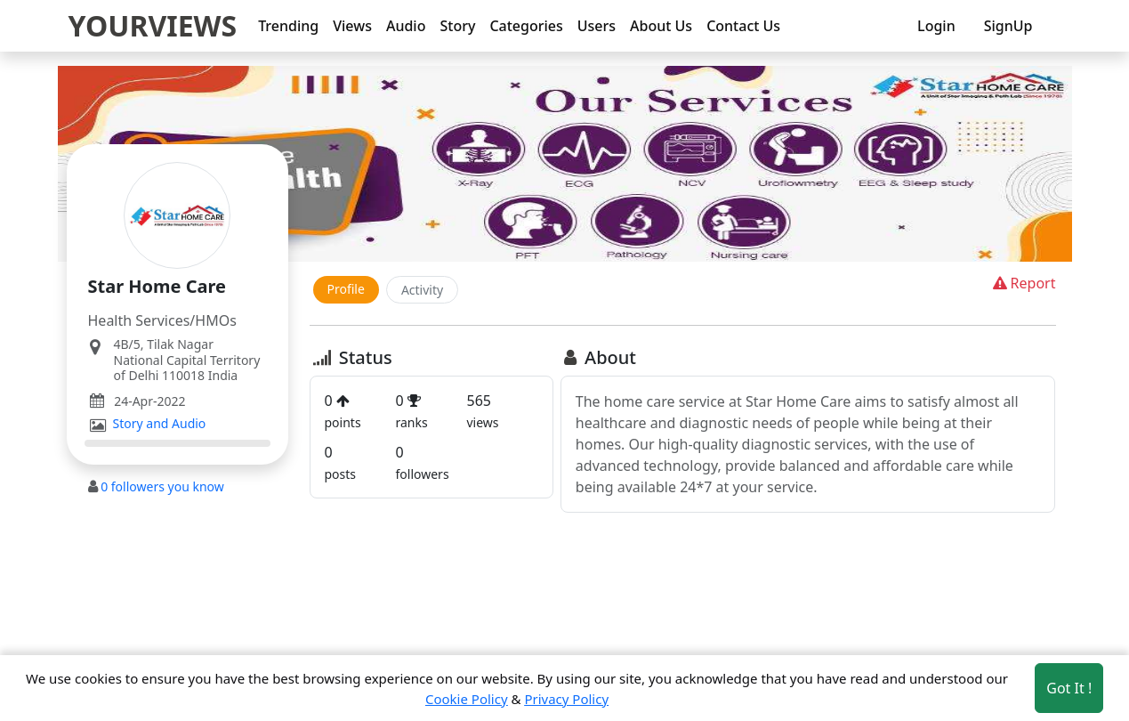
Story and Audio (159, 424)
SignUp (1008, 26)
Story (457, 26)
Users (596, 26)
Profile (346, 288)
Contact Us (743, 26)
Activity (422, 289)
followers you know (162, 486)
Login (936, 26)
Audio (406, 26)
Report (1022, 283)
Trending (288, 26)
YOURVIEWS (153, 25)
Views (352, 26)
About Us (661, 26)
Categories (525, 26)
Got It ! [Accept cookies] (1069, 688)
